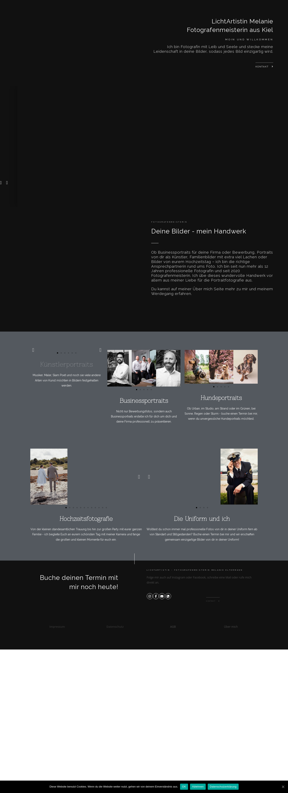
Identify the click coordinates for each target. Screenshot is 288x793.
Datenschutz (115, 627)
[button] (264, 72)
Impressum (57, 627)
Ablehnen (198, 786)
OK (184, 786)
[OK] (283, 787)
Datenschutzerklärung (223, 786)
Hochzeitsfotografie (86, 518)
